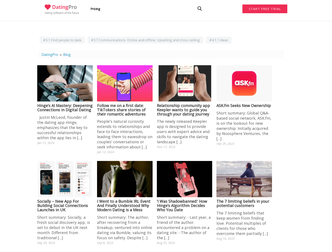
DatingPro (50, 54)
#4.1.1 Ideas (218, 40)
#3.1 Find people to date (62, 40)
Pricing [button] (95, 9)
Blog (67, 54)
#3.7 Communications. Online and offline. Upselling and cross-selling (145, 40)
